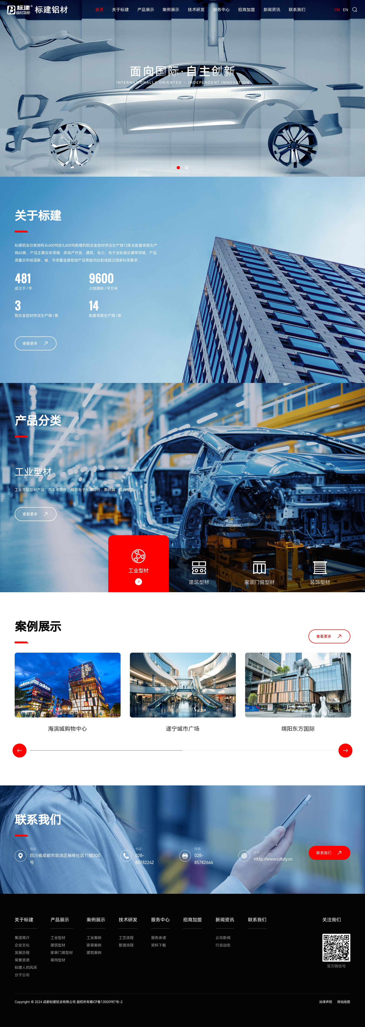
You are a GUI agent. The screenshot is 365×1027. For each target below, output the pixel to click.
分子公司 (22, 975)
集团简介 (22, 938)
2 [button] (186, 167)
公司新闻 (223, 938)
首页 (99, 9)
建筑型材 (58, 945)
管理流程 (126, 945)
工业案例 (94, 938)
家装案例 (94, 945)
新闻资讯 (272, 9)
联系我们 (297, 9)
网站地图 (343, 1002)
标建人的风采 (26, 967)
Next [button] (345, 751)
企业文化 (22, 945)
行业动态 (223, 945)
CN (337, 10)
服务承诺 (158, 938)
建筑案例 (94, 953)
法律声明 (325, 1002)
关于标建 (120, 9)
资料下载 (158, 945)
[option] (182, 88)
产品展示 (145, 9)
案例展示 (170, 9)
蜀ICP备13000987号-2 (106, 1002)
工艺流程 (126, 938)
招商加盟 (246, 9)
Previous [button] (20, 751)
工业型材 (58, 938)
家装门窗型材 (62, 953)
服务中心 (221, 9)
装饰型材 (58, 960)
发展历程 (22, 953)
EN (345, 10)
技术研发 (196, 9)
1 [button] (178, 167)
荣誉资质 (22, 960)
